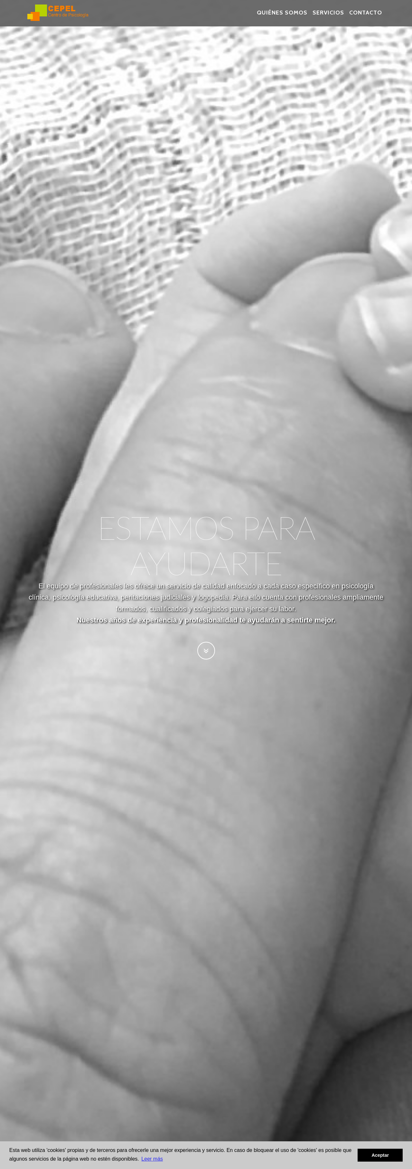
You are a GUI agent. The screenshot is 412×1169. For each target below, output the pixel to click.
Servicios (328, 16)
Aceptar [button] (380, 1155)
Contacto (365, 16)
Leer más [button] (152, 1159)
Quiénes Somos (282, 16)
